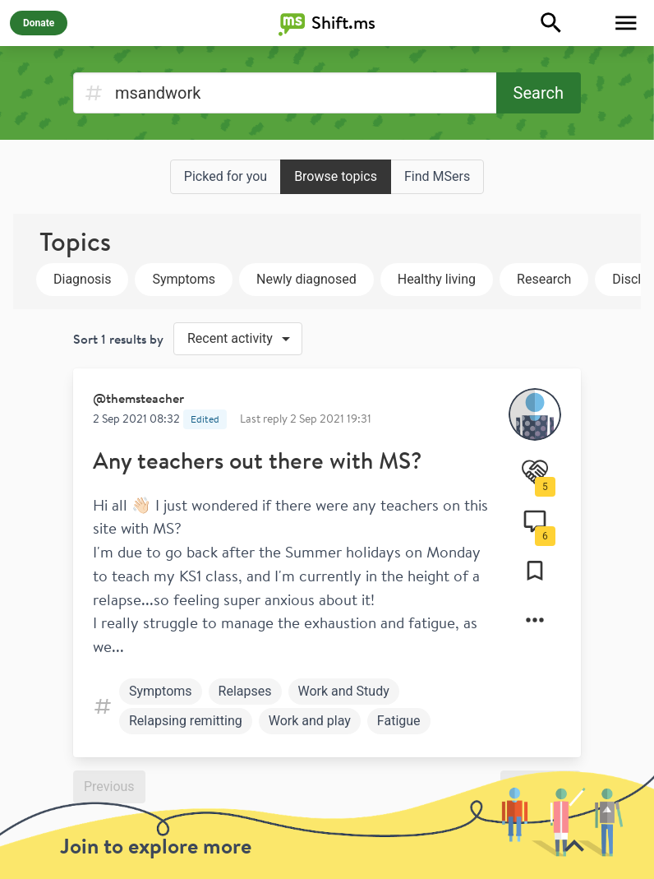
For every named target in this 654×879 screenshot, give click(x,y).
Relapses (245, 691)
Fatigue (399, 721)
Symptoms (183, 279)
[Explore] (551, 23)
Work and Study (343, 691)
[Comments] (535, 521)
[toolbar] (327, 824)
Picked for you (225, 176)
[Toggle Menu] (626, 23)
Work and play (310, 721)
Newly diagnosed (306, 279)
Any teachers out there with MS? (257, 460)
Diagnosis (82, 279)
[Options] (535, 620)
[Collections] (535, 570)
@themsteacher (138, 398)
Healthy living (437, 279)
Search (539, 93)
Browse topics (335, 176)
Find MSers (437, 176)
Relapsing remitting (185, 721)
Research (544, 279)
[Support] (535, 472)
